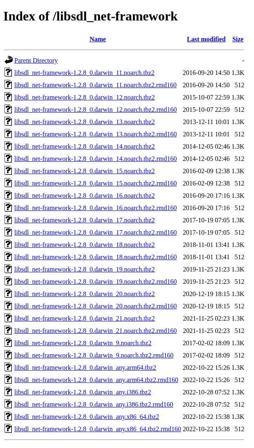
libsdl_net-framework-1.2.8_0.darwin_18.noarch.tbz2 (84, 244)
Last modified (206, 39)
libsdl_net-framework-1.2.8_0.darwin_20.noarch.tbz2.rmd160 (95, 306)
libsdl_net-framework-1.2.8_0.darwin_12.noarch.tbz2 (84, 97)
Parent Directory (36, 60)
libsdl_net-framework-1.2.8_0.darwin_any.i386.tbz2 (82, 392)
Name (98, 39)
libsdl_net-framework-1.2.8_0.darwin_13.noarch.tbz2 (84, 121)
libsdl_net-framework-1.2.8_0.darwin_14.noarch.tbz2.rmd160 (95, 158)
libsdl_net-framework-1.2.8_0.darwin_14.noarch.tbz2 (84, 146)
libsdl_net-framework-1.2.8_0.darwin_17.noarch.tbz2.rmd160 (95, 232)
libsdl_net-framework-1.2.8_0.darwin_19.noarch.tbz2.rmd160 (95, 281)
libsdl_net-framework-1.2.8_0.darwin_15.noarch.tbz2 (84, 170)
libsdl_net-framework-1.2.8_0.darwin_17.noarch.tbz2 (84, 220)
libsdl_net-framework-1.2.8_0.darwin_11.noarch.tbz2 (84, 72)
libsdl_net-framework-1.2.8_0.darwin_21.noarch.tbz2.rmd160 (95, 330)
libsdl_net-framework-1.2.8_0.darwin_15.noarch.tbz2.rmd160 (95, 183)
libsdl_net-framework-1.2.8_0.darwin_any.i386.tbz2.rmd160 (93, 404)
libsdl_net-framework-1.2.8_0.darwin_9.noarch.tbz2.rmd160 (93, 355)
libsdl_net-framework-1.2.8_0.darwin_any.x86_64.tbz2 (86, 416)
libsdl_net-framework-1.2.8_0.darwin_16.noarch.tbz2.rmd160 (95, 207)
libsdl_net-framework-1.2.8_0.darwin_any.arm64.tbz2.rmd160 (96, 379)
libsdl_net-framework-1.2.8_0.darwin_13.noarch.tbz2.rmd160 (95, 134)
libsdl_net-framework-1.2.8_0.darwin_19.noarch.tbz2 (84, 269)
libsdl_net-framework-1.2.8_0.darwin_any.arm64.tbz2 (85, 367)
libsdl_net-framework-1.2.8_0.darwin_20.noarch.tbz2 (84, 293)
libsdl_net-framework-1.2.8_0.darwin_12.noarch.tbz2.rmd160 (95, 109)
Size (238, 39)
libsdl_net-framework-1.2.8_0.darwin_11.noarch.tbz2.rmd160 (95, 84)
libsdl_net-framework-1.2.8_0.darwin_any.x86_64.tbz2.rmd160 (97, 428)
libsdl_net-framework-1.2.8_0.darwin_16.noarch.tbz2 (84, 195)
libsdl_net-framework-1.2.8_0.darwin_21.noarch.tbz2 (84, 318)
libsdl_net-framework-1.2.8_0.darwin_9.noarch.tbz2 (82, 342)
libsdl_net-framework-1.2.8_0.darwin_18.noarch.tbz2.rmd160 (95, 256)
